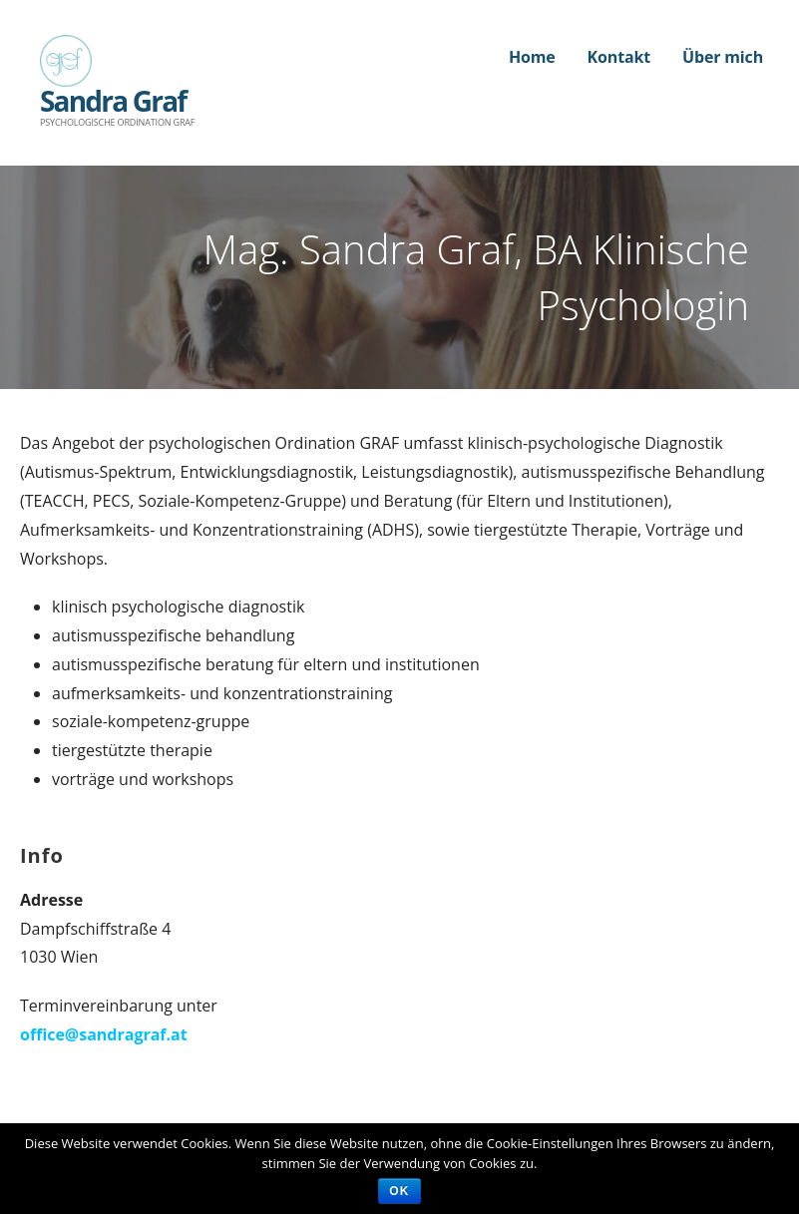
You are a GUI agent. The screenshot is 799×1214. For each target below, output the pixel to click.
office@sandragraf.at (104, 1034)
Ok (399, 1191)
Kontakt (619, 57)
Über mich (722, 57)
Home (532, 57)
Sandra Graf (113, 101)
